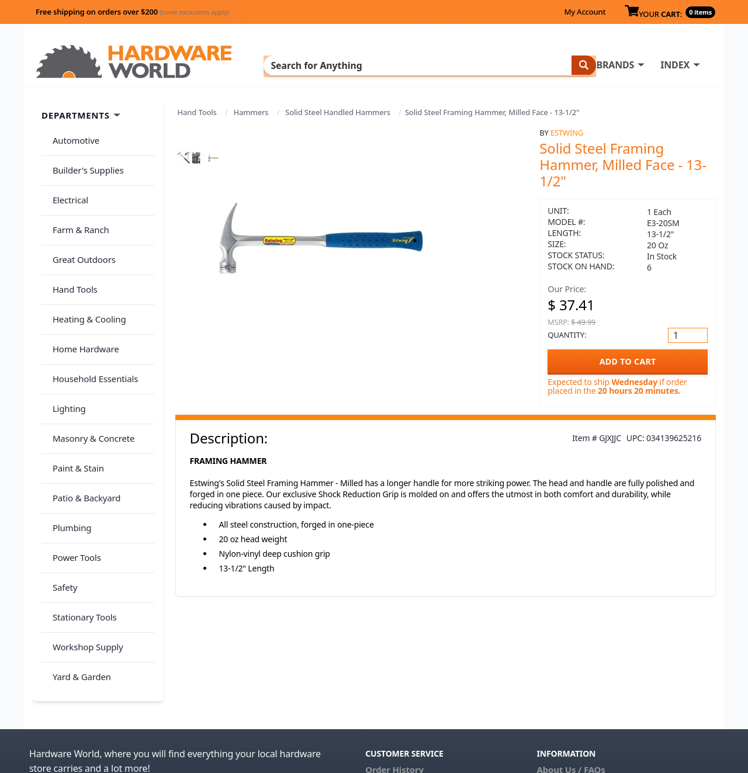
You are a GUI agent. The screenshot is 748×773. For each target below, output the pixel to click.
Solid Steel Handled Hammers (337, 112)
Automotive (72, 137)
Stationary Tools (81, 506)
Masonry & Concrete (89, 368)
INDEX (429, 64)
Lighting (65, 345)
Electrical (66, 183)
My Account (584, 11)
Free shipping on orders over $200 (132, 11)
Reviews (553, 692)
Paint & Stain (74, 391)
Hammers (251, 112)
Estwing (566, 132)
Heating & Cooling (85, 276)
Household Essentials (91, 322)
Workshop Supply (84, 529)
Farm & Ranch (77, 206)
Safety (61, 483)
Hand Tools (197, 112)
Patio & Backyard (82, 414)
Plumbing (68, 437)
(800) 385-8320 (395, 708)
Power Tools (73, 460)
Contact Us (388, 692)
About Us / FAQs (570, 659)
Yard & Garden (78, 553)
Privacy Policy (633, 675)
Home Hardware (82, 298)
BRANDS (370, 64)
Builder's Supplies (84, 160)
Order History (394, 659)
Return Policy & (569, 675)
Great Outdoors (80, 229)
